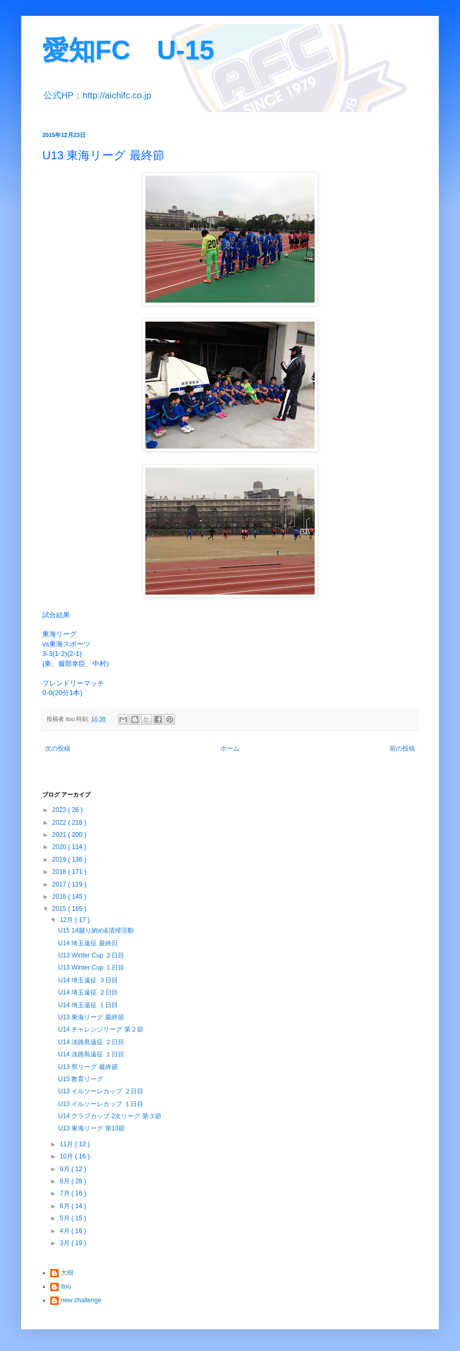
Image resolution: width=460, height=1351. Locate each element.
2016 (60, 896)
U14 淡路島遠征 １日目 (91, 1054)
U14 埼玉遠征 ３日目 (88, 980)
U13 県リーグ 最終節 (88, 1067)
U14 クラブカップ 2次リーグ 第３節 (109, 1116)
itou (66, 1286)
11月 (67, 1144)
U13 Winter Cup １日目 (91, 967)
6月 (65, 1206)
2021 (60, 834)
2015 (60, 908)
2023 (60, 810)
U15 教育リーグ (80, 1079)
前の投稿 (402, 748)
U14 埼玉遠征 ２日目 (88, 992)
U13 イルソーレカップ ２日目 (100, 1091)
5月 (65, 1218)
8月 (65, 1181)
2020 (60, 847)
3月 (65, 1243)
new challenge (81, 1300)
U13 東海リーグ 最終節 (91, 1017)
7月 (65, 1193)
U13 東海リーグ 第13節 (91, 1128)
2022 (60, 822)
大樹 (67, 1272)
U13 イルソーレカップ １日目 (100, 1104)
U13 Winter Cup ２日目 (91, 955)
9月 (65, 1169)
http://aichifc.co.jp (116, 95)
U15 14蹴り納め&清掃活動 (96, 930)
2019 (60, 859)
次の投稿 (57, 748)
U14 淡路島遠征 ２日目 (91, 1042)
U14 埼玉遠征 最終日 (88, 943)
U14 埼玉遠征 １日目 (88, 1005)
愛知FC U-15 (128, 50)
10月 (67, 1156)
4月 (65, 1231)
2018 (60, 871)
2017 (60, 884)
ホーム (230, 748)
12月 (67, 920)
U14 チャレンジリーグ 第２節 (100, 1029)
